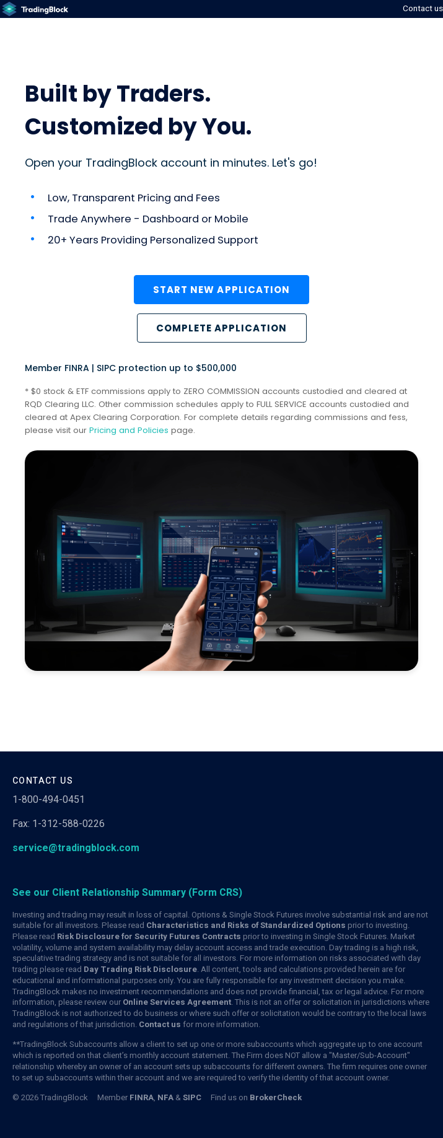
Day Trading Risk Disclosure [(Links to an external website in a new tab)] (140, 969)
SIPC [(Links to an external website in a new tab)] (192, 1098)
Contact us (423, 8)
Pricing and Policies (129, 430)
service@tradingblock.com (75, 848)
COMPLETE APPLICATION (221, 328)
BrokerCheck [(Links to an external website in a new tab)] (276, 1098)
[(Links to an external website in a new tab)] (34, 9)
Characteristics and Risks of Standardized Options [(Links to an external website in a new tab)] (246, 925)
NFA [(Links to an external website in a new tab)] (165, 1098)
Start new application (221, 289)
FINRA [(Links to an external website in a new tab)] (141, 1098)
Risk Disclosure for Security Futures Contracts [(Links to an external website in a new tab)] (149, 936)
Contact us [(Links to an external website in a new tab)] (160, 1024)
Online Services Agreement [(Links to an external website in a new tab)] (177, 1002)
